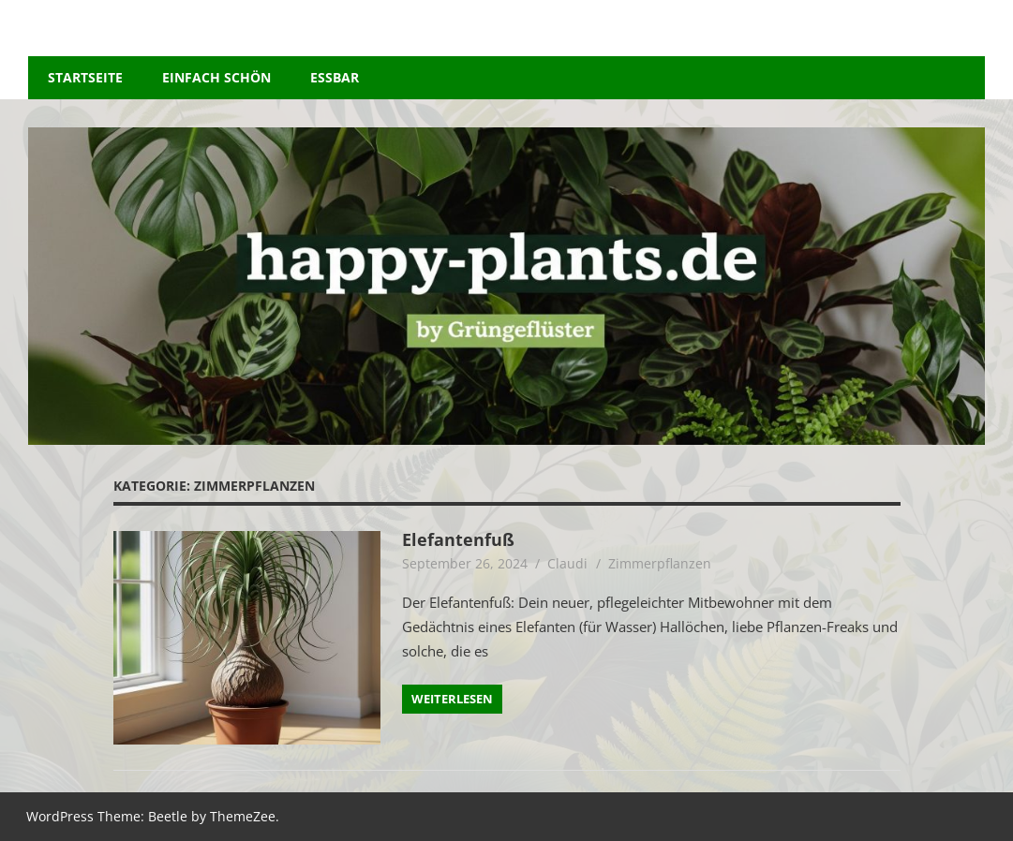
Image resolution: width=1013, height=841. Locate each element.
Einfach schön (216, 77)
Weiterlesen (452, 698)
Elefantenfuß (463, 539)
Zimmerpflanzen (659, 563)
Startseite (85, 77)
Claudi (567, 563)
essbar (334, 77)
